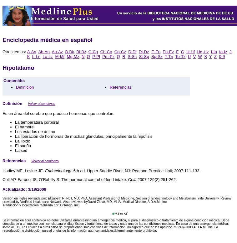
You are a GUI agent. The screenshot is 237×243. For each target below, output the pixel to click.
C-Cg (93, 51)
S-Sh (132, 56)
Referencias (121, 87)
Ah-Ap (43, 51)
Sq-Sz (157, 56)
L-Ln (36, 56)
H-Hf (190, 51)
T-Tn (169, 56)
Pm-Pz (108, 56)
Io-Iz (223, 51)
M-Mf (59, 56)
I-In (214, 51)
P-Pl (96, 56)
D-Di (132, 51)
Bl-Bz (81, 51)
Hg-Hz (203, 51)
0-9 (222, 56)
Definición (25, 87)
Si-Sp (144, 56)
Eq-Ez (168, 51)
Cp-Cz (120, 51)
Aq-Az (57, 51)
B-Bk (69, 51)
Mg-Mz (73, 56)
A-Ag (31, 51)
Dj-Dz (144, 51)
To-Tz (180, 56)
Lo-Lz (48, 56)
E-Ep (155, 51)
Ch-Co (106, 51)
